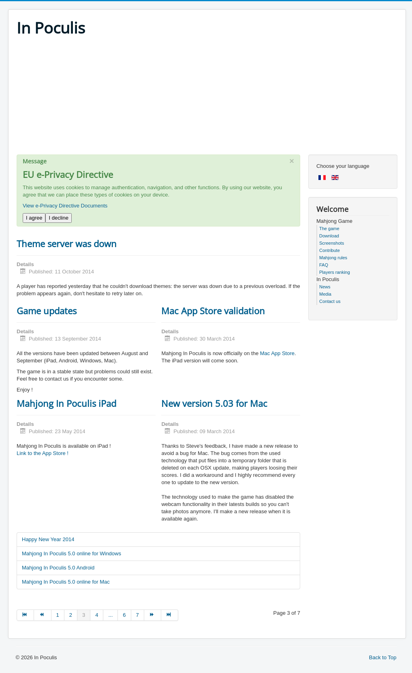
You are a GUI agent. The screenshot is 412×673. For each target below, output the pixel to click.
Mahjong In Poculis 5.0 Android (58, 568)
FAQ (323, 264)
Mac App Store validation (213, 311)
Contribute (329, 250)
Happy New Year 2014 (48, 539)
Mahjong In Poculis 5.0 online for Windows (71, 553)
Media (325, 294)
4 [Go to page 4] (96, 615)
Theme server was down (67, 243)
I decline (58, 218)
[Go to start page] (25, 615)
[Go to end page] (169, 615)
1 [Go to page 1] (57, 615)
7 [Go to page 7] (137, 615)
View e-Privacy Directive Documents (65, 206)
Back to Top (383, 657)
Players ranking (334, 272)
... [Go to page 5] (110, 615)
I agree (34, 218)
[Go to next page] (152, 615)
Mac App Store (277, 353)
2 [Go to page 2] (70, 615)
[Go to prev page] (42, 615)
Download (329, 235)
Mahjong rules (333, 257)
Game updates (47, 311)
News (325, 286)
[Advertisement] (207, 97)
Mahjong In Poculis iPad (66, 403)
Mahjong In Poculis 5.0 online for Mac (66, 582)
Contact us (330, 301)
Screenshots (331, 243)
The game (329, 228)
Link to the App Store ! (42, 453)
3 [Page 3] (83, 615)
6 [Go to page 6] (124, 615)
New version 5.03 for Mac (214, 403)
